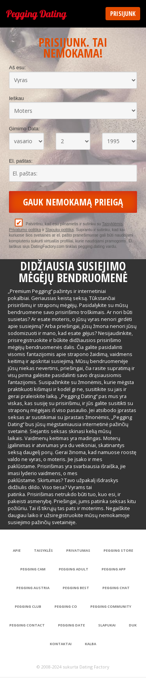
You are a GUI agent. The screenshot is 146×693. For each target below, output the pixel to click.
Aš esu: (17, 67)
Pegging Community (110, 606)
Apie (17, 550)
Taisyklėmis (112, 224)
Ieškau (16, 98)
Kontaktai (61, 643)
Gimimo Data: (24, 129)
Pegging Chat (116, 587)
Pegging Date (71, 625)
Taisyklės (43, 550)
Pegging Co (66, 606)
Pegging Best (76, 587)
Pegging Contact (27, 625)
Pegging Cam (33, 569)
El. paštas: (21, 161)
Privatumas (78, 550)
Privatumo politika (25, 230)
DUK (133, 625)
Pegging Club (28, 606)
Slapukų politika (60, 230)
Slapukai (107, 625)
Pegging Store (118, 550)
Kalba (90, 643)
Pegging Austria (32, 587)
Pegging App (114, 569)
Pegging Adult (73, 569)
